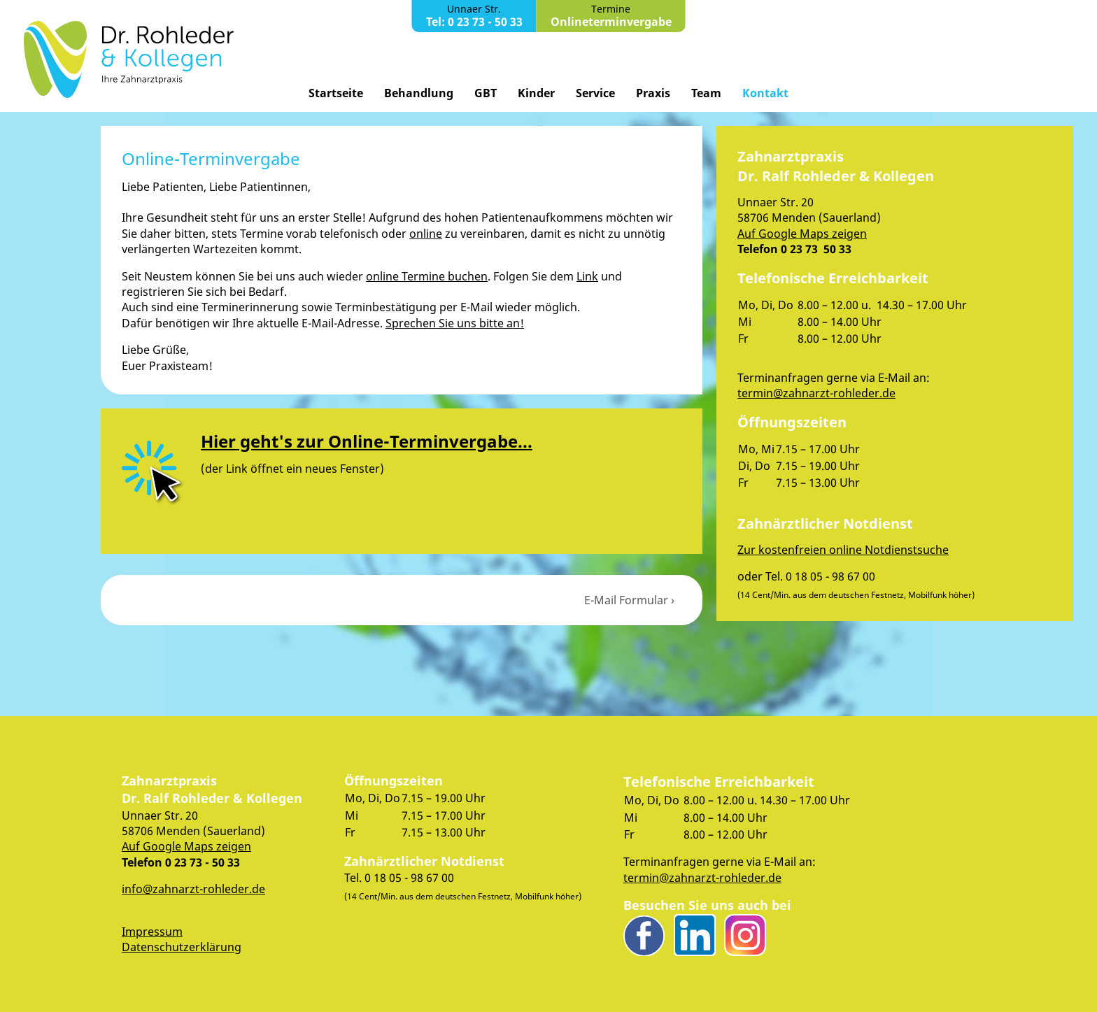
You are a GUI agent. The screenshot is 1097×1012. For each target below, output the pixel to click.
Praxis (653, 93)
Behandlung (418, 93)
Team (706, 93)
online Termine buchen (427, 276)
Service (595, 93)
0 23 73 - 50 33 (202, 862)
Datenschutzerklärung (181, 947)
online (425, 233)
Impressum (152, 931)
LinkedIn (695, 935)
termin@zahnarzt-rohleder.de (816, 393)
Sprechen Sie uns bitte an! (454, 323)
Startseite (336, 93)
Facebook (644, 935)
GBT (485, 93)
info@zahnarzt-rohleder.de (193, 889)
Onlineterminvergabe (611, 21)
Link (587, 276)
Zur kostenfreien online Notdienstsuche (843, 549)
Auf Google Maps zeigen (802, 233)
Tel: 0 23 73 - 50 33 (474, 21)
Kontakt (765, 93)
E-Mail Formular (626, 600)
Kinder (536, 93)
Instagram (745, 935)
